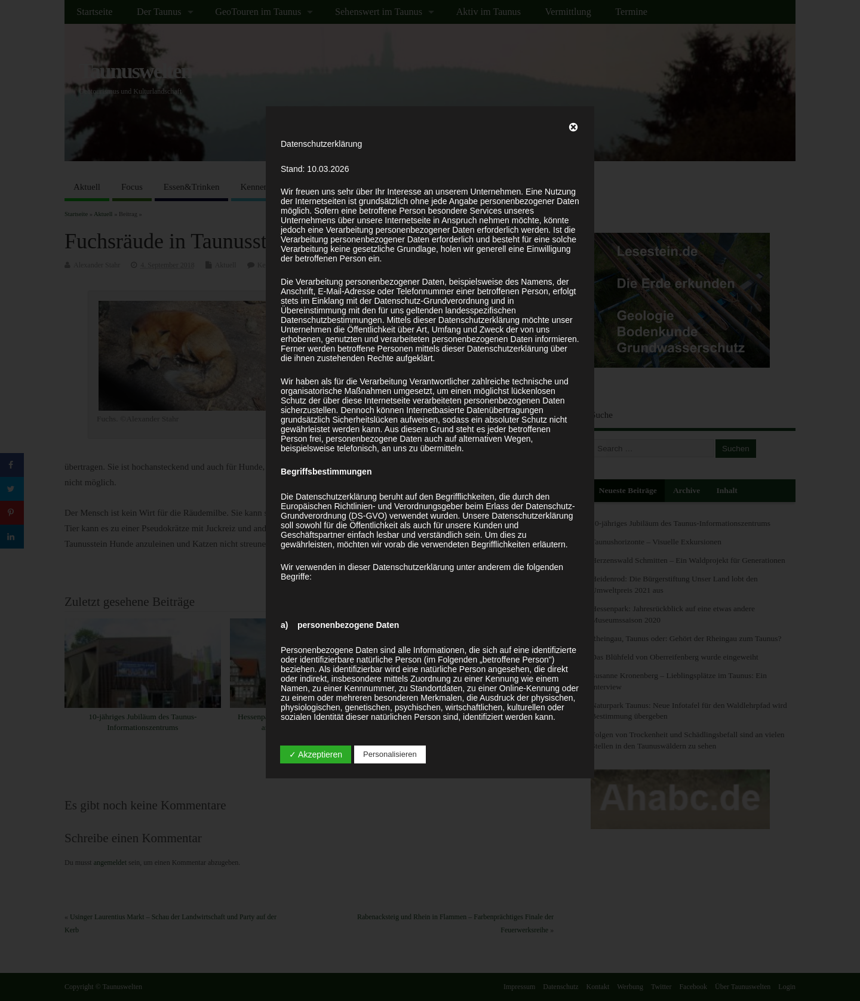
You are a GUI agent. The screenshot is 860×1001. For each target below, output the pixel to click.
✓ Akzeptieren (315, 754)
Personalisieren (390, 754)
